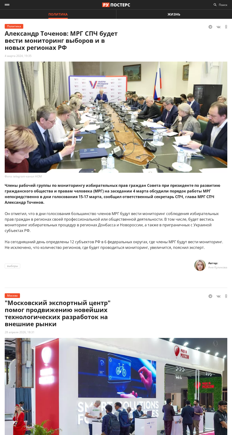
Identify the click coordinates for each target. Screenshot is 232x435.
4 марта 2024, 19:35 (18, 56)
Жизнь (174, 14)
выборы (12, 266)
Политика (58, 14)
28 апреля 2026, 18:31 (20, 332)
